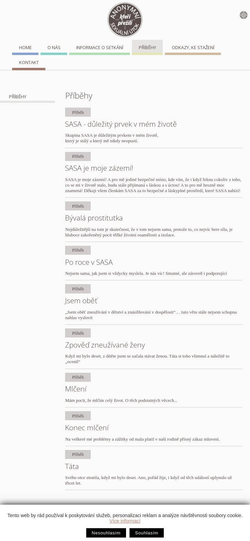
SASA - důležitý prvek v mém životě (121, 124)
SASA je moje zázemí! (99, 168)
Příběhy (147, 47)
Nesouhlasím (106, 532)
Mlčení (76, 389)
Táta (72, 466)
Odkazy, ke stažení (193, 47)
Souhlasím (146, 532)
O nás (54, 47)
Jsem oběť (81, 300)
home (25, 47)
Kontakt (29, 62)
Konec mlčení (87, 427)
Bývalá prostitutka (94, 218)
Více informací (124, 521)
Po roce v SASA (89, 262)
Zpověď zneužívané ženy (105, 345)
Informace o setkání (99, 47)
